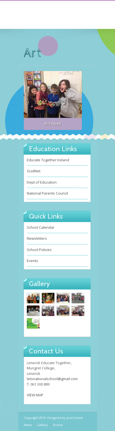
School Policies (39, 249)
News (28, 425)
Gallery (42, 425)
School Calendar (40, 227)
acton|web (74, 418)
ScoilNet (33, 170)
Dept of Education (42, 182)
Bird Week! (52, 123)
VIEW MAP (35, 394)
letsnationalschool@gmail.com (52, 378)
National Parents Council (47, 193)
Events (32, 260)
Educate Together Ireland (48, 159)
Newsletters (37, 238)
